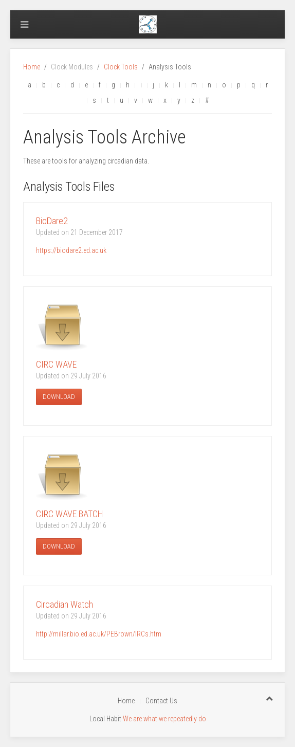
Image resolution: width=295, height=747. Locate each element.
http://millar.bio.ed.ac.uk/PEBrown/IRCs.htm (98, 634)
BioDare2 (52, 220)
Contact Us (161, 701)
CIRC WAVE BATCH (69, 513)
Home (31, 67)
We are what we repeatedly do (164, 719)
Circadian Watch (64, 604)
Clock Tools (121, 67)
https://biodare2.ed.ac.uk (71, 250)
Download (59, 396)
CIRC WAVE (56, 364)
